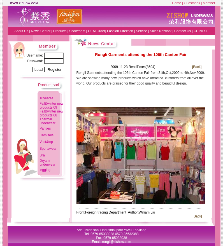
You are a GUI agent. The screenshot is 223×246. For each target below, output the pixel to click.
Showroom (77, 31)
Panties (45, 128)
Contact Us (182, 31)
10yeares (46, 98)
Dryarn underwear (47, 163)
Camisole (47, 135)
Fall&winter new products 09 (51, 105)
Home (176, 3)
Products (59, 31)
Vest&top (46, 142)
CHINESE (201, 31)
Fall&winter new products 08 (51, 113)
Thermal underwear (47, 121)
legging (45, 170)
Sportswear (48, 149)
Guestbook (192, 3)
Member (209, 3)
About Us (21, 31)
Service (141, 31)
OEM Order (96, 31)
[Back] (196, 67)
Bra (42, 155)
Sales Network (160, 31)
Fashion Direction (120, 31)
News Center (41, 31)
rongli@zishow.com (116, 242)
